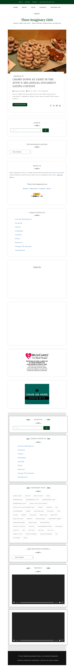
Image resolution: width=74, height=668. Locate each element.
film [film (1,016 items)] (58, 511)
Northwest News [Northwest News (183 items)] (19, 522)
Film (33, 7)
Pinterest (18, 242)
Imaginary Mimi (19, 91)
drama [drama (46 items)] (28, 511)
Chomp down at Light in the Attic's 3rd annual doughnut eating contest (34, 83)
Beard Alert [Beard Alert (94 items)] (17, 495)
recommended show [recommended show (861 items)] (45, 526)
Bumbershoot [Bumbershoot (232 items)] (18, 499)
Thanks (34, 2)
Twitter (18, 227)
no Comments (43, 91)
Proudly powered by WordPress (28, 660)
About (21, 2)
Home (15, 7)
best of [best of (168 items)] (27, 495)
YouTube (18, 235)
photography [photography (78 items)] (45, 522)
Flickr (17, 238)
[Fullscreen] (62, 602)
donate (26, 188)
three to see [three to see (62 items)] (17, 534)
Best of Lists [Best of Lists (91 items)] (38, 495)
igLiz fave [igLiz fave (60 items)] (33, 515)
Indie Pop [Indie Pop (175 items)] (54, 515)
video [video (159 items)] (25, 537)
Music (24, 7)
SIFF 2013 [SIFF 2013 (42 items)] (50, 530)
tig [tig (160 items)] (56, 534)
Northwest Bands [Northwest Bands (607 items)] (55, 518)
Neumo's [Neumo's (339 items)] (30, 518)
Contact (42, 7)
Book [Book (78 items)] (48, 495)
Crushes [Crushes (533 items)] (49, 507)
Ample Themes (54, 660)
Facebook (18, 223)
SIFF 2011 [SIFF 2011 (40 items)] (41, 530)
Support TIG (56, 7)
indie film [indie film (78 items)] (43, 515)
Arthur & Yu (19, 76)
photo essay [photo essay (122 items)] (32, 522)
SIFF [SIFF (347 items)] (23, 530)
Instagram (19, 231)
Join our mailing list (46, 2)
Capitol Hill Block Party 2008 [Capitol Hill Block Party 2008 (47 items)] (23, 507)
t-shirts (42, 188)
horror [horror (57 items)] (23, 515)
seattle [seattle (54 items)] (16, 530)
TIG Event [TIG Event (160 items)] (16, 537)
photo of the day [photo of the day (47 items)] (19, 526)
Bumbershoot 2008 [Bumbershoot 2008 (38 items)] (48, 499)
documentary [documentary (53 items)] (18, 511)
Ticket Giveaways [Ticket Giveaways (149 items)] (46, 534)
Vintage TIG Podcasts (23, 246)
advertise (34, 188)
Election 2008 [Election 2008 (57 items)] (39, 511)
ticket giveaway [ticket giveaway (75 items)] (31, 534)
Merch (37, 13)
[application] (38, 589)
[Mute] (60, 602)
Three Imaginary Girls (37, 20)
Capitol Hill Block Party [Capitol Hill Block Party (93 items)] (38, 503)
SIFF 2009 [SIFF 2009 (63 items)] (31, 530)
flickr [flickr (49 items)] (15, 515)
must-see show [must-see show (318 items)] (18, 518)
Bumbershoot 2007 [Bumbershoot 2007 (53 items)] (32, 499)
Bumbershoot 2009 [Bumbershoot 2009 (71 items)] (19, 503)
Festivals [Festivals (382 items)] (50, 511)
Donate (27, 2)
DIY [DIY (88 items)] (56, 507)
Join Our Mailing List (23, 219)
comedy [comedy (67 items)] (40, 507)
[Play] (14, 602)
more (49, 188)
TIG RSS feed (20, 250)
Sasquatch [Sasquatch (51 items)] (58, 526)
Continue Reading (20, 104)
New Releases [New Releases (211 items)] (40, 518)
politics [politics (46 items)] (32, 526)
